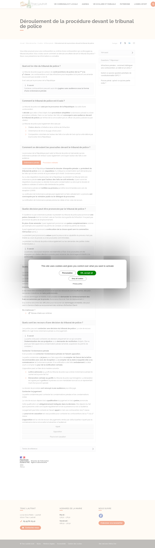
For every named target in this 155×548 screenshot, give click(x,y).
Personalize (67, 273)
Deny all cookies (77, 278)
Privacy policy (77, 284)
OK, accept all (87, 273)
